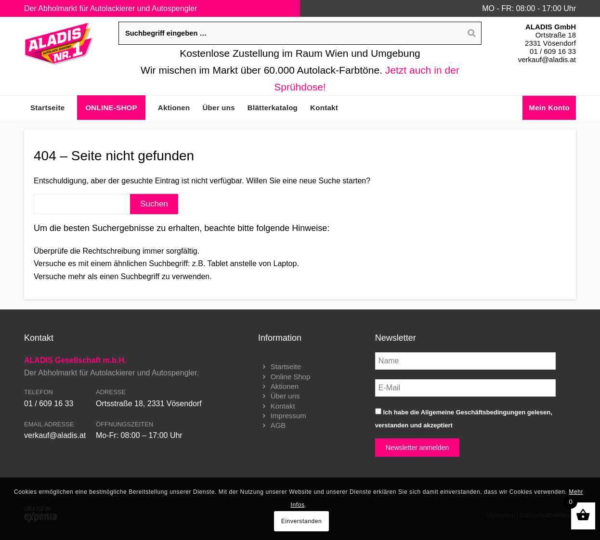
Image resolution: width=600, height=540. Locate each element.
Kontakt (283, 406)
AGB (278, 425)
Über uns (285, 396)
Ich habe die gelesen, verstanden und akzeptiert (463, 418)
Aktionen (285, 386)
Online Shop (291, 377)
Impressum (288, 415)
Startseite (286, 366)
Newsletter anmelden (417, 447)
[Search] (471, 33)
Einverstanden (301, 521)
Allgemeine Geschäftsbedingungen (473, 412)
